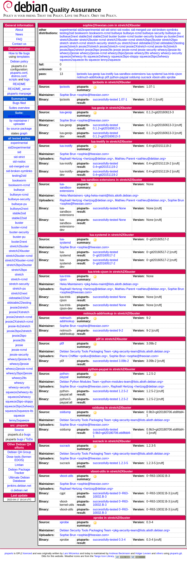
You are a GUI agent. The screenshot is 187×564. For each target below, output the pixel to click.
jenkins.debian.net (19, 485)
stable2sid (19, 213)
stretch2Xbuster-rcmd (19, 260)
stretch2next (19, 293)
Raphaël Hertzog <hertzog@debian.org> (86, 158)
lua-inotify (107, 73)
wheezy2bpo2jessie (19, 373)
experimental (19, 142)
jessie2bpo (19, 335)
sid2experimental (19, 147)
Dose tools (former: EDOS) (19, 458)
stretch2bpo (19, 269)
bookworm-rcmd (19, 185)
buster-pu (19, 236)
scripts (13, 79)
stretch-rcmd (19, 279)
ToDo (29, 439)
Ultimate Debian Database (19, 479)
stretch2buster (19, 246)
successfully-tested (105, 99)
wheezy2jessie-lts (19, 359)
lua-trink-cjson (172, 73)
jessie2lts (19, 340)
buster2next (19, 241)
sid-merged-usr (19, 166)
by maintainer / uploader (19, 122)
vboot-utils (159, 77)
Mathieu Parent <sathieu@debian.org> (140, 158)
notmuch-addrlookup (90, 77)
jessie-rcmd (19, 349)
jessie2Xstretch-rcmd (19, 321)
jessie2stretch (19, 307)
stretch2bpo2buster (19, 265)
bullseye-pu (19, 204)
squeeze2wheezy (19, 396)
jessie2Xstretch (19, 312)
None (122, 208)
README (19, 84)
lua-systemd (154, 73)
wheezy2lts (19, 378)
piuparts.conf (18, 72)
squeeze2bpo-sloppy (19, 401)
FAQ (19, 39)
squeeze (19, 415)
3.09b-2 (124, 360)
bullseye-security (19, 199)
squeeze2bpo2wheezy (19, 406)
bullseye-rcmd (19, 194)
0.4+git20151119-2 (105, 166)
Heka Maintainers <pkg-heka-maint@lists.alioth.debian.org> (99, 195)
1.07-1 (123, 99)
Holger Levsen (143, 553)
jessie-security (19, 354)
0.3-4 (122, 539)
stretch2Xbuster (19, 116)
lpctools (82, 73)
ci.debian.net (19, 490)
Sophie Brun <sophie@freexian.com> (84, 94)
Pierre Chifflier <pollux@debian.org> (84, 356)
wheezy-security (19, 387)
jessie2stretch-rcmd (19, 317)
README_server (19, 88)
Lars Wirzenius (71, 553)
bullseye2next (19, 208)
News (19, 34)
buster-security (19, 232)
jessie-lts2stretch (19, 326)
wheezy (19, 382)
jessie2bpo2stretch (19, 331)
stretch (19, 274)
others (159, 553)
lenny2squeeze (19, 420)
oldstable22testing (19, 302)
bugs (27, 434)
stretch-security (19, 284)
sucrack (146, 77)
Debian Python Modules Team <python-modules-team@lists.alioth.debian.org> (111, 381)
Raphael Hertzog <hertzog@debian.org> (86, 488)
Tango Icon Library (104, 556)
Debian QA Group (19, 452)
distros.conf (18, 76)
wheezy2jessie (19, 363)
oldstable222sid (19, 298)
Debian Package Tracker (19, 471)
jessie (19, 345)
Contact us (19, 43)
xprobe (171, 77)
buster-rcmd (19, 227)
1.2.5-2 (123, 391)
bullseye (19, 189)
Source (19, 429)
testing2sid (19, 175)
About (19, 29)
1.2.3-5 (123, 463)
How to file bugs (19, 53)
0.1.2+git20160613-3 (106, 128)
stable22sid (19, 218)
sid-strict (19, 157)
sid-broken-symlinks (19, 171)
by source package (19, 128)
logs (27, 79)
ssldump (134, 77)
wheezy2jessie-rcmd (19, 368)
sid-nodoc (19, 161)
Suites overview (19, 107)
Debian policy (19, 61)
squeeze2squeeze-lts (19, 411)
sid (19, 152)
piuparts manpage (19, 93)
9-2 (121, 330)
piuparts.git (176, 553)
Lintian (19, 464)
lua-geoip (94, 73)
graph (23, 133)
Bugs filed (19, 103)
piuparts (9, 553)
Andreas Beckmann (119, 553)
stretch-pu (19, 288)
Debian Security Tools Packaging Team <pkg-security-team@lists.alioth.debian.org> (115, 351)
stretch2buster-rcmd (19, 255)
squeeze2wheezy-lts (19, 392)
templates (23, 56)
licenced (27, 553)
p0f (107, 77)
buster (19, 222)
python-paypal (119, 77)
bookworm (19, 180)
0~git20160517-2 (104, 255)
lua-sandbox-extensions (130, 73)
